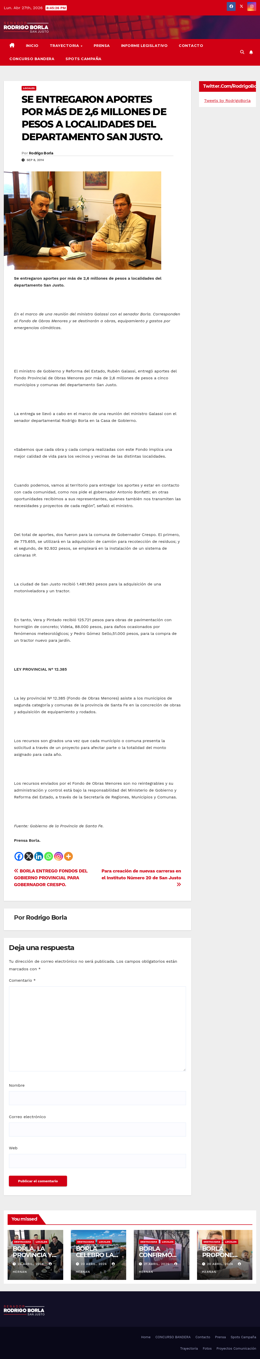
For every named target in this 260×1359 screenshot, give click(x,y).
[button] (242, 52)
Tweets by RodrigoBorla (227, 100)
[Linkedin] (38, 856)
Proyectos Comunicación (236, 1348)
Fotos (207, 1348)
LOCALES (29, 88)
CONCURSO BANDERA (31, 59)
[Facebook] (18, 856)
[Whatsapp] (48, 856)
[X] (28, 856)
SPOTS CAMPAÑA (84, 59)
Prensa (102, 45)
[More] (68, 856)
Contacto (191, 45)
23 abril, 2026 (94, 1264)
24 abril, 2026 (31, 1264)
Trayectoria (65, 45)
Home (146, 1337)
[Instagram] (58, 856)
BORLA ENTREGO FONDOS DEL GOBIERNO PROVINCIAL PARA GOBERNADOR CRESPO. (51, 877)
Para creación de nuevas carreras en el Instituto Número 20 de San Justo (141, 877)
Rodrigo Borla (41, 153)
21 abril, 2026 (157, 1264)
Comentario (22, 980)
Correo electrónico (27, 1116)
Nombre (17, 1085)
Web (13, 1148)
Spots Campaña (243, 1337)
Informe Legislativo (144, 45)
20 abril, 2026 (220, 1264)
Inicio (32, 45)
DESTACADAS (22, 1241)
